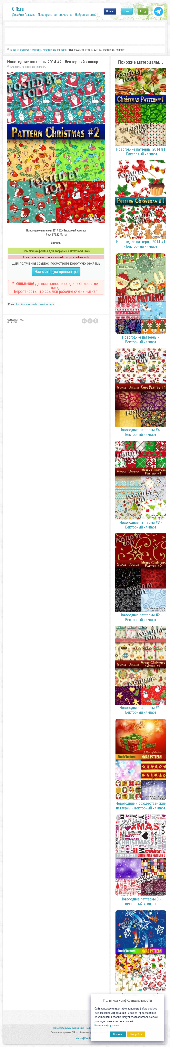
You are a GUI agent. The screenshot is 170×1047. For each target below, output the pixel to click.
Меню (127, 11)
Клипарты (15, 66)
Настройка (136, 1034)
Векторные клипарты (34, 66)
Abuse (79, 1038)
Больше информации (107, 1025)
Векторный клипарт (44, 304)
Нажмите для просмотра (56, 271)
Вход (143, 11)
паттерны (30, 304)
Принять (118, 1034)
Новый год (20, 304)
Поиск (110, 11)
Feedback (89, 1038)
